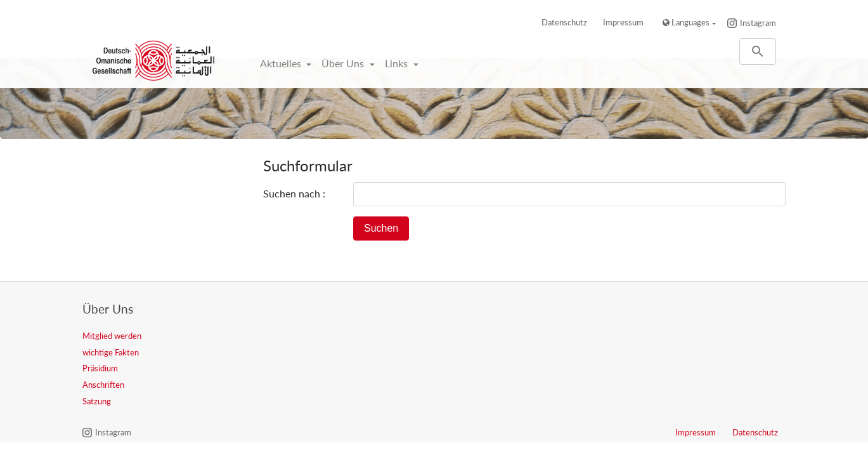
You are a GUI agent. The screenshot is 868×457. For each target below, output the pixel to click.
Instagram (758, 23)
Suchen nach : (294, 193)
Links (397, 63)
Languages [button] (686, 22)
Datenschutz (564, 22)
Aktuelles (282, 63)
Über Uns (343, 63)
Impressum (623, 22)
